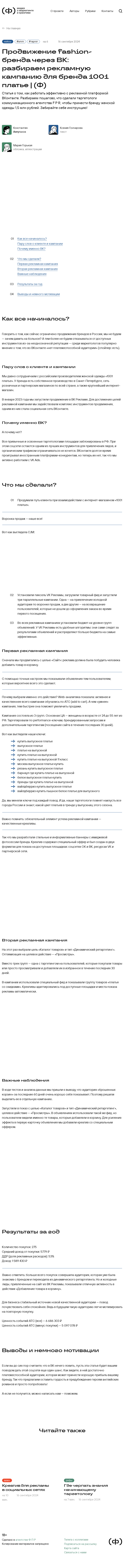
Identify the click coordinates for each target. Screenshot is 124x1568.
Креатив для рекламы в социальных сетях (25, 1487)
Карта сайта (71, 1548)
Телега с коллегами (76, 1539)
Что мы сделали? (29, 259)
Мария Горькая (22, 145)
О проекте (57, 11)
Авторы (74, 11)
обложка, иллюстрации (27, 149)
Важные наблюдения (31, 274)
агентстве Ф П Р (26, 1539)
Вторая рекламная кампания (37, 269)
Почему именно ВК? (31, 249)
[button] (80, 1544)
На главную (13, 28)
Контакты (107, 11)
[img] (31, 1457)
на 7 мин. (69, 1499)
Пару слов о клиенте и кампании (40, 243)
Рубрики (90, 11)
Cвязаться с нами (75, 1552)
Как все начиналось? (32, 238)
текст (63, 131)
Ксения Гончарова (71, 127)
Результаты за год (29, 284)
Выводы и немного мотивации (38, 294)
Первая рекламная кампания (37, 264)
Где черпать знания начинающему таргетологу (86, 1489)
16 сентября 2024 (27, 1495)
